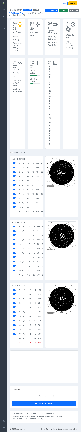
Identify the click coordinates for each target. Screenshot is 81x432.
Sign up (73, 3)
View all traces (20, 152)
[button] (76, 153)
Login (64, 3)
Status (70, 429)
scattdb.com (21, 429)
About (75, 429)
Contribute (62, 429)
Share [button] (73, 10)
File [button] (62, 10)
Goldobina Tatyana (17, 13)
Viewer (50, 10)
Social (55, 429)
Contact (49, 429)
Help (43, 429)
